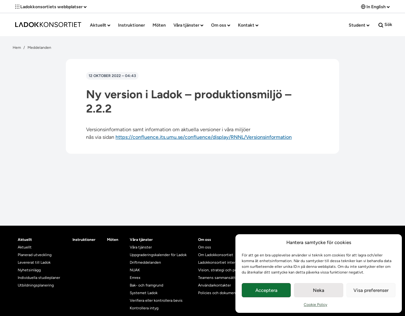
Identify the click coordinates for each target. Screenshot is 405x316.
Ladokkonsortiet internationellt (225, 262)
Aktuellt (100, 25)
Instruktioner (131, 25)
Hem (17, 47)
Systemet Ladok (144, 293)
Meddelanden (39, 47)
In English (375, 7)
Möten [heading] (112, 239)
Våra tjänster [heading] (141, 239)
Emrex (135, 277)
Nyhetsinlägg (29, 270)
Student (359, 25)
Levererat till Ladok (34, 262)
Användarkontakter (214, 285)
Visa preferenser (371, 290)
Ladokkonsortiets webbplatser (51, 7)
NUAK (135, 270)
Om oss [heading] (204, 239)
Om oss (220, 25)
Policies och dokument (217, 293)
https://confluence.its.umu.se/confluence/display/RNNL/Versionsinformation (203, 137)
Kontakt (248, 25)
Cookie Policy (315, 304)
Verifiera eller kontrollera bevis (156, 300)
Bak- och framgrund (146, 285)
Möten (159, 25)
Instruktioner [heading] (84, 239)
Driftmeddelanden (145, 262)
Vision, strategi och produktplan (225, 270)
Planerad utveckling (35, 255)
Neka (318, 290)
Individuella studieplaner (39, 277)
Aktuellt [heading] (25, 239)
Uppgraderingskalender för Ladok (158, 255)
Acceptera (266, 290)
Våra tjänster (188, 25)
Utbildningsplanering (36, 285)
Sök (385, 25)
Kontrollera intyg (144, 308)
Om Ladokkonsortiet (215, 255)
